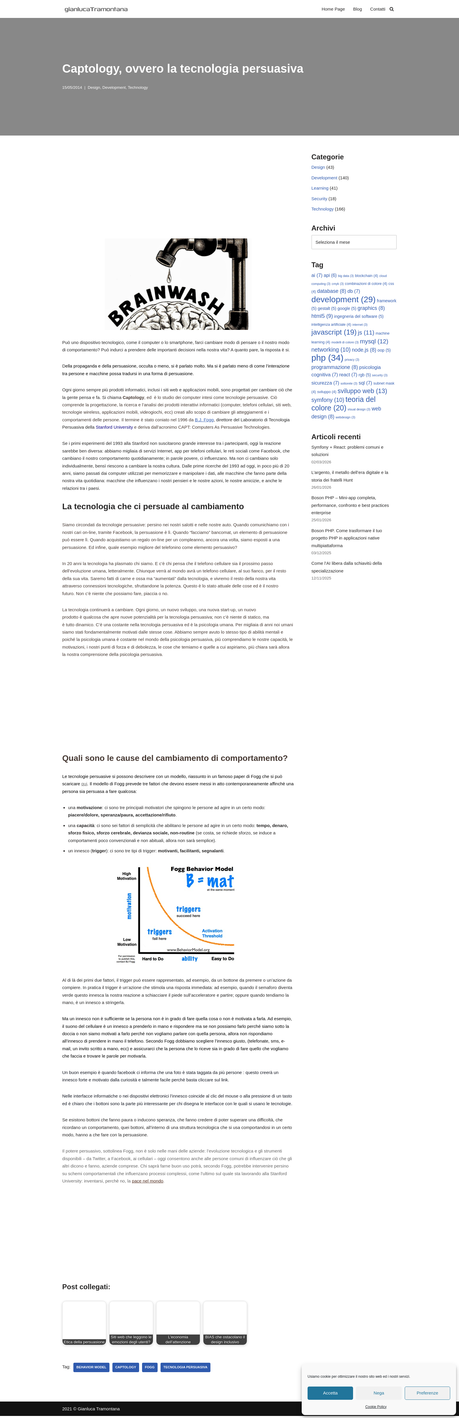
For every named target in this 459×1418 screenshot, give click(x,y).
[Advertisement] (178, 194)
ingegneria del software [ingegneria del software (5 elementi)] (359, 317)
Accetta (330, 1392)
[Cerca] (391, 9)
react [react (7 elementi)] (348, 375)
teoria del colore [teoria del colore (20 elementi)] (343, 404)
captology (125, 1369)
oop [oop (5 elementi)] (384, 350)
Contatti (377, 8)
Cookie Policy (376, 1407)
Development (114, 87)
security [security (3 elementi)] (380, 376)
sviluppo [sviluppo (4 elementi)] (326, 393)
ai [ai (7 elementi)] (317, 275)
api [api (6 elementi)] (330, 275)
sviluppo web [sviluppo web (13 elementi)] (362, 391)
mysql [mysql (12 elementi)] (374, 341)
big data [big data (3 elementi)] (346, 276)
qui (84, 784)
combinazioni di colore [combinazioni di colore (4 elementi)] (366, 284)
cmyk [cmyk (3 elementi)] (338, 284)
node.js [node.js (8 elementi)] (364, 350)
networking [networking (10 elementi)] (331, 350)
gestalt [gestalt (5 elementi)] (327, 309)
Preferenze (427, 1392)
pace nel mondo (147, 1182)
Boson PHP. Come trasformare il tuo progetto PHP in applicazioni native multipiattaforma (346, 539)
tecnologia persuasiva (185, 1369)
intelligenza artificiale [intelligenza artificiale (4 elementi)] (331, 325)
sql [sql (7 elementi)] (365, 383)
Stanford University (114, 427)
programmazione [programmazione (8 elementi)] (334, 368)
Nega (379, 1392)
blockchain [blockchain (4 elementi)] (366, 276)
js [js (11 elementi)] (366, 333)
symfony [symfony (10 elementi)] (327, 400)
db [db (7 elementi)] (353, 292)
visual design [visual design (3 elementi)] (358, 410)
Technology (138, 87)
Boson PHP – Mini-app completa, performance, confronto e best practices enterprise (350, 506)
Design (94, 87)
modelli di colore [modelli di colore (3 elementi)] (345, 343)
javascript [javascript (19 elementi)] (334, 333)
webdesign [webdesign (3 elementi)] (345, 418)
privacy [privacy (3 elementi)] (352, 360)
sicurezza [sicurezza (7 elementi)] (325, 383)
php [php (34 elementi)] (327, 358)
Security (319, 198)
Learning (319, 188)
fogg (150, 1369)
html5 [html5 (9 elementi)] (322, 316)
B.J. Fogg (204, 419)
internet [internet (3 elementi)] (360, 325)
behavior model (91, 1369)
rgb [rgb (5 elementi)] (365, 375)
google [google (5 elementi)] (347, 309)
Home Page (333, 8)
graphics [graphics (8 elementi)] (371, 309)
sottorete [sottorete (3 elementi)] (348, 384)
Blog (357, 8)
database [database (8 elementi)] (331, 292)
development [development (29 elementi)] (343, 299)
